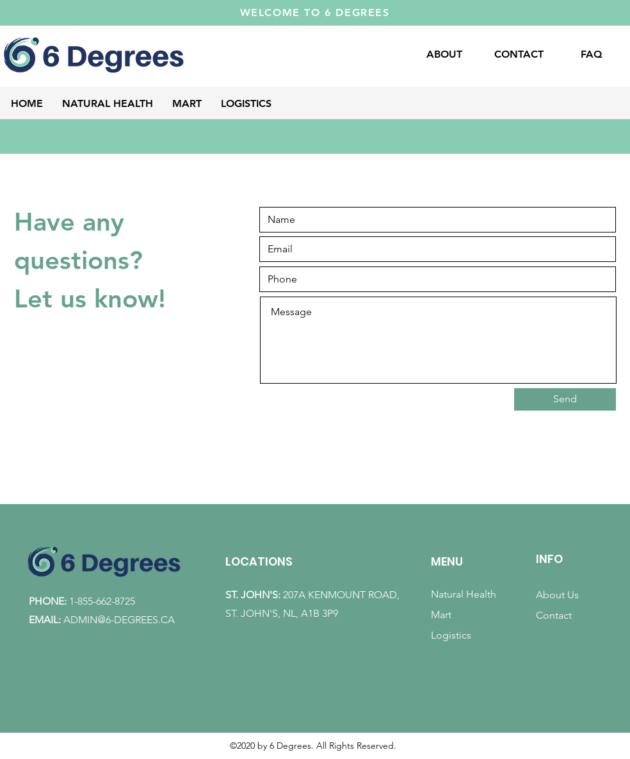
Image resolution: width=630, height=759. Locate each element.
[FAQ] (591, 54)
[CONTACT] (519, 54)
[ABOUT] (444, 54)
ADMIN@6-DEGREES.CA (119, 620)
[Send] (565, 399)
